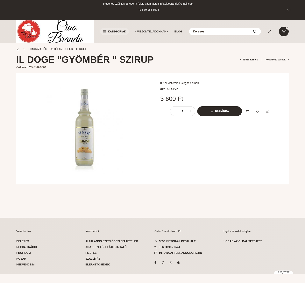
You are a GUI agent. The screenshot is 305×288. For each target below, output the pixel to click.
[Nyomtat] (267, 111)
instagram (171, 263)
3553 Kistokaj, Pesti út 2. (177, 241)
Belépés (22, 241)
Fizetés (91, 252)
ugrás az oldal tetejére (243, 241)
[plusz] (190, 111)
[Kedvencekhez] (257, 111)
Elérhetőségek (97, 264)
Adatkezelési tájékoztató (106, 247)
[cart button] (284, 31)
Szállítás (92, 258)
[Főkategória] (17, 49)
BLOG (178, 31)
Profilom (23, 252)
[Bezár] (288, 10)
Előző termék (249, 59)
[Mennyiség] (183, 111)
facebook (155, 263)
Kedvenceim (25, 264)
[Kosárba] (219, 111)
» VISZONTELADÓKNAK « (151, 31)
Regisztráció (26, 247)
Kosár (21, 258)
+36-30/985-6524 (169, 247)
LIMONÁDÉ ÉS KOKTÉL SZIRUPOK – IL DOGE (57, 49)
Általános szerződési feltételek (111, 241)
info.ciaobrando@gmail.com (176, 3)
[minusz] (175, 111)
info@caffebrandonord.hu (180, 252)
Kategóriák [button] (114, 31)
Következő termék (277, 59)
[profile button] (270, 31)
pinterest (163, 263)
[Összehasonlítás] (248, 111)
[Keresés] (225, 31)
